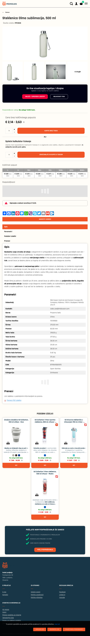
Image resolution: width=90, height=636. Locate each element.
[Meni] (86, 3)
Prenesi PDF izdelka (14, 400)
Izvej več (57, 624)
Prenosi (7, 241)
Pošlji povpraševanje (45, 550)
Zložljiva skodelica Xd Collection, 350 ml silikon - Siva (16, 421)
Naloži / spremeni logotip (35, 96)
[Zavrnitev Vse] (54, 629)
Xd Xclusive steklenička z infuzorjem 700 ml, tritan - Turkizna (73, 422)
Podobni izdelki (10, 236)
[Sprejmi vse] (39, 629)
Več (16, 465)
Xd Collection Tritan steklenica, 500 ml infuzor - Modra (45, 472)
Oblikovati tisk (59, 96)
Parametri (8, 231)
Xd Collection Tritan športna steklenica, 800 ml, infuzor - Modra (45, 422)
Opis (6, 226)
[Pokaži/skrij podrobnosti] (74, 629)
